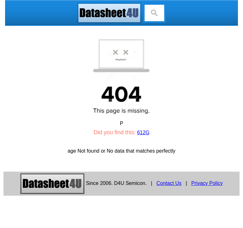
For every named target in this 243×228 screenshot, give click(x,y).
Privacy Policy (207, 183)
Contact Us (168, 183)
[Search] (154, 13)
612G (143, 132)
